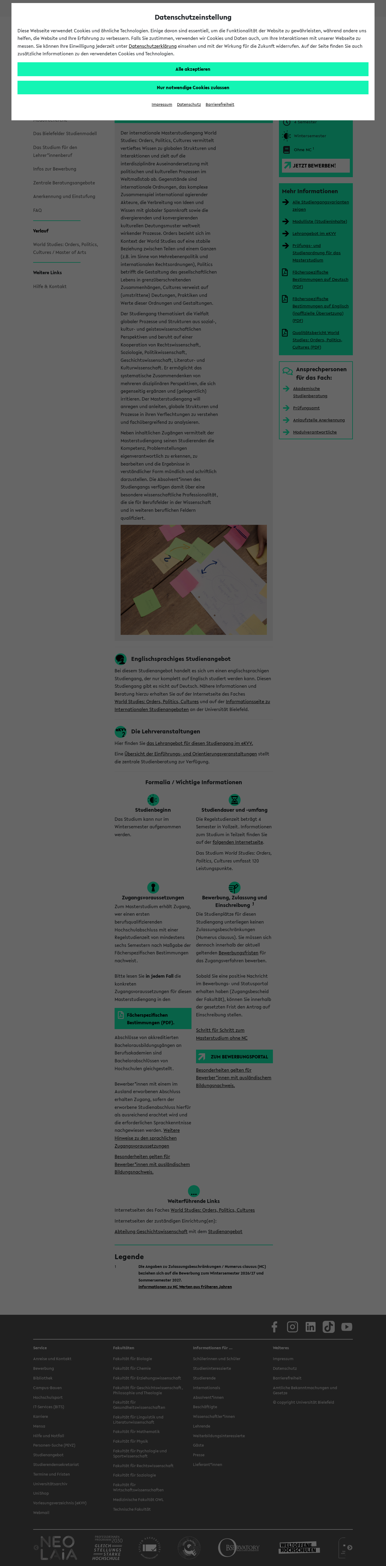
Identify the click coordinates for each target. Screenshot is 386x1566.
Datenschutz (189, 104)
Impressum (162, 104)
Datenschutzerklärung (153, 46)
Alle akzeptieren (193, 69)
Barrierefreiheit (220, 104)
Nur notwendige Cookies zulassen (193, 87)
